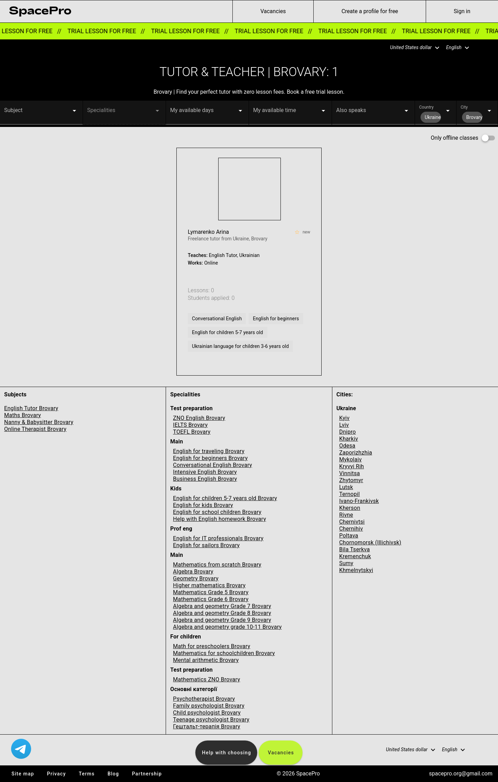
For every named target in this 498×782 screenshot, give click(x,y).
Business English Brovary (205, 479)
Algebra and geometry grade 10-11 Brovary (227, 627)
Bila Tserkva (354, 549)
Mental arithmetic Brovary (206, 660)
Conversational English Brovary (212, 465)
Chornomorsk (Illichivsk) (370, 542)
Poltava (348, 535)
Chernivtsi (352, 521)
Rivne (346, 515)
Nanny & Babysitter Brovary (38, 422)
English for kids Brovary (203, 505)
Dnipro (347, 432)
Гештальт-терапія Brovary (206, 726)
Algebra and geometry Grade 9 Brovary (222, 620)
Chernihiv (351, 528)
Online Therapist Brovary (35, 429)
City (464, 107)
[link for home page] (40, 11)
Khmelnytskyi (356, 570)
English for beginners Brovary (210, 458)
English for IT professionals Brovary (218, 538)
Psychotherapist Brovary (204, 699)
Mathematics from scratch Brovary (217, 564)
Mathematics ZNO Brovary (206, 679)
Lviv (344, 425)
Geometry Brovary (196, 578)
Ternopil (349, 494)
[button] (410, 47)
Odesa (347, 445)
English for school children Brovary (217, 512)
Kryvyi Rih (351, 466)
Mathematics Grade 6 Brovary (210, 599)
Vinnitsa (349, 473)
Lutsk (346, 487)
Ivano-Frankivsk (359, 501)
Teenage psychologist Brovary (211, 719)
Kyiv (344, 418)
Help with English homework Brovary (219, 519)
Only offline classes (454, 138)
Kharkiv (348, 438)
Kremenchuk (355, 556)
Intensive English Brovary (205, 472)
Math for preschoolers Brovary (211, 646)
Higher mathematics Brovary (209, 585)
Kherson (349, 508)
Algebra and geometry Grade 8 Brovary (222, 613)
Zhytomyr (351, 480)
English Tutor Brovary (31, 408)
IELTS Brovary (190, 425)
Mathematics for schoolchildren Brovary (224, 653)
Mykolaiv (350, 459)
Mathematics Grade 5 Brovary (210, 592)
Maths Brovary (22, 415)
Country (426, 107)
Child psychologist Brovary (207, 712)
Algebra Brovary (193, 571)
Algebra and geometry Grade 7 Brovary (222, 606)
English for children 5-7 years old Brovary (225, 498)
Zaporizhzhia (355, 452)
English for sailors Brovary (206, 545)
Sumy (346, 563)
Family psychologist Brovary (208, 705)
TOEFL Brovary (191, 432)
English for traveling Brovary (208, 451)
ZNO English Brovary (199, 418)
